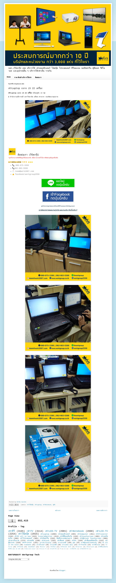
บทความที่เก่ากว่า (101, 510)
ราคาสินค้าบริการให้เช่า (23, 77)
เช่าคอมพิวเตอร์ (64, 534)
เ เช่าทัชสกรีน (72, 548)
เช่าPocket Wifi (65, 547)
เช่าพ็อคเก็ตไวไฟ (84, 548)
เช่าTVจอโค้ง (82, 545)
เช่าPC (74, 541)
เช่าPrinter (27, 543)
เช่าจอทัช (30, 541)
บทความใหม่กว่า (14, 510)
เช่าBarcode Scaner (30, 548)
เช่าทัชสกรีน (44, 538)
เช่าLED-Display (45, 542)
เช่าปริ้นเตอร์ (40, 545)
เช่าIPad (53, 547)
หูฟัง (54, 505)
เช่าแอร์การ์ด (53, 548)
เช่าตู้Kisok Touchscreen (90, 538)
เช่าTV (30, 531)
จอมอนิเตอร (31, 547)
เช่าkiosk (45, 541)
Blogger (62, 570)
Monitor (42, 547)
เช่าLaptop (38, 505)
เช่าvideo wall (67, 545)
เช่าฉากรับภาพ (13, 541)
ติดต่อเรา (38, 77)
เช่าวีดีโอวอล (96, 545)
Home (9, 77)
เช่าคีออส (60, 541)
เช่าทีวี (11, 531)
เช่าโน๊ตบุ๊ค (30, 505)
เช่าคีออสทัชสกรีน (90, 541)
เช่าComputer (82, 534)
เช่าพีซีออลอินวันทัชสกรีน (89, 542)
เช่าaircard (90, 547)
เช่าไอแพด (20, 547)
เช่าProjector (102, 534)
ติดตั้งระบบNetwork (64, 538)
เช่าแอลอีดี (53, 545)
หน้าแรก (57, 510)
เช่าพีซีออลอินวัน (66, 536)
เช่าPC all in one (22, 536)
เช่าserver (78, 547)
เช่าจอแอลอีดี (62, 542)
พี (60, 548)
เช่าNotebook (47, 505)
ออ (65, 548)
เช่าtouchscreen (86, 536)
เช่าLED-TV (51, 531)
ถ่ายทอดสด (27, 545)
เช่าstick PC (43, 548)
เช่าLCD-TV (102, 531)
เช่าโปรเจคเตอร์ (26, 538)
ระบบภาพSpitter (45, 536)
